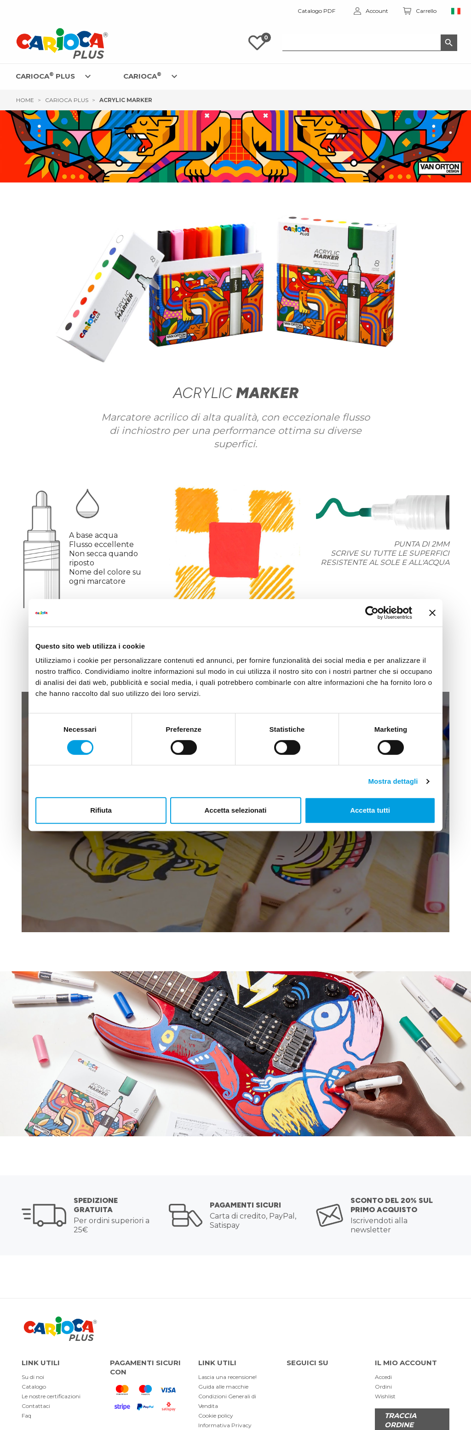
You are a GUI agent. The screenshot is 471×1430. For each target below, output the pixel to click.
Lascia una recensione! (227, 1376)
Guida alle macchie (223, 1386)
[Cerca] (369, 42)
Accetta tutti (370, 810)
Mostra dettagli (393, 781)
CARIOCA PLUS (45, 75)
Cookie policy (215, 1415)
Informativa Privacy (225, 1425)
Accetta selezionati (235, 810)
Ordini (383, 1386)
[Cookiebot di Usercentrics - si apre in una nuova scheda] (372, 613)
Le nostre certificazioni (51, 1396)
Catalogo (34, 1386)
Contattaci (36, 1405)
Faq (26, 1415)
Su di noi (33, 1376)
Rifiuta (101, 810)
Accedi (383, 1376)
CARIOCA (142, 75)
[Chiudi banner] (432, 613)
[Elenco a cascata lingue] (456, 11)
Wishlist (385, 1396)
